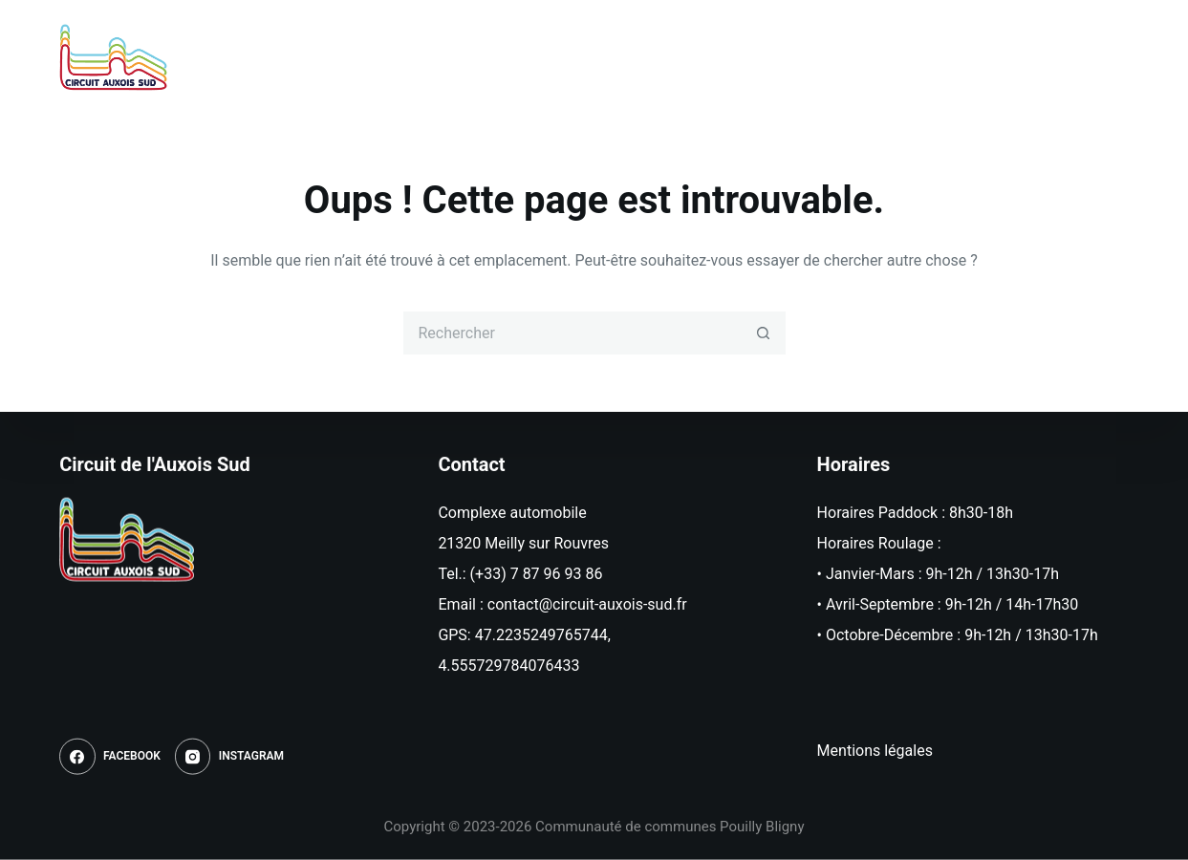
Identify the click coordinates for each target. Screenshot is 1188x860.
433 (567, 665)
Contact (973, 57)
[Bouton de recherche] (764, 333)
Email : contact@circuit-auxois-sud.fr (562, 604)
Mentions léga (865, 751)
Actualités (486, 57)
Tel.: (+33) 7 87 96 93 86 (520, 574)
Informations (853, 57)
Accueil (378, 57)
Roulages (601, 57)
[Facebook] (1061, 57)
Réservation (721, 57)
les (923, 751)
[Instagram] (1110, 57)
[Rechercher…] (573, 333)
